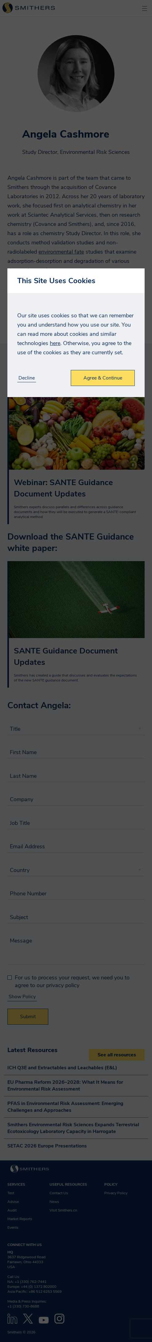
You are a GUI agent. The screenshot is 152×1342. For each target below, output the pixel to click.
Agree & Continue (102, 378)
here (55, 343)
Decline (26, 378)
